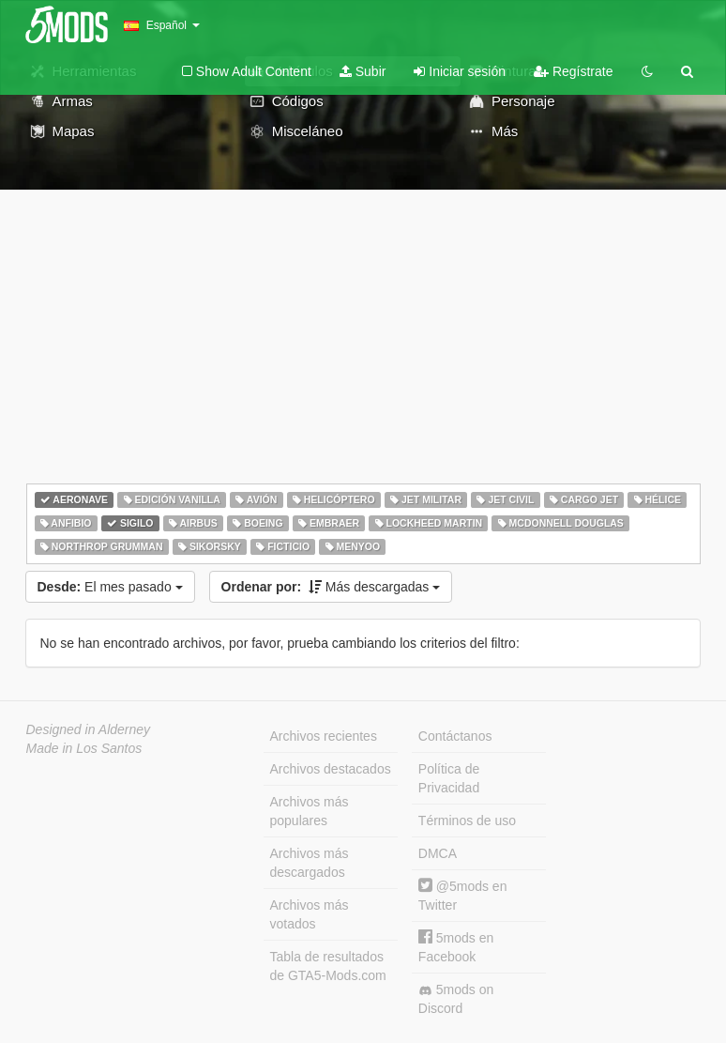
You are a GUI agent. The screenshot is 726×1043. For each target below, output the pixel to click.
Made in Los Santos (84, 748)
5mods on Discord (455, 999)
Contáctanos (455, 736)
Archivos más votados (309, 914)
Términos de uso (467, 820)
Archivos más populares (309, 811)
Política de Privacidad (448, 778)
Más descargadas (331, 586)
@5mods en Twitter (462, 895)
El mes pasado (110, 586)
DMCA (437, 853)
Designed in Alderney (88, 729)
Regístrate (573, 71)
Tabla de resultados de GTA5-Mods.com (328, 966)
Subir (363, 71)
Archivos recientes (323, 736)
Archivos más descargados (309, 863)
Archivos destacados (330, 768)
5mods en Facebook (455, 946)
